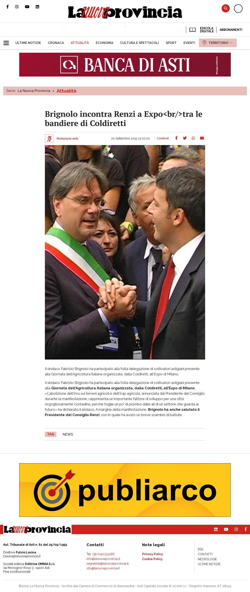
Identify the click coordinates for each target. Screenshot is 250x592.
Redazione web (67, 138)
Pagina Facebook (10, 7)
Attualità (66, 91)
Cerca (226, 8)
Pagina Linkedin (41, 7)
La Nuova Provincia (34, 90)
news (68, 434)
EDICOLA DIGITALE (201, 30)
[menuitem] (28, 43)
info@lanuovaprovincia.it (103, 559)
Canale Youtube (30, 7)
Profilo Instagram (20, 7)
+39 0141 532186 (103, 554)
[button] (7, 41)
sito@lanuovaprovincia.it (103, 568)
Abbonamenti (231, 29)
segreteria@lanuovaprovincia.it (107, 563)
